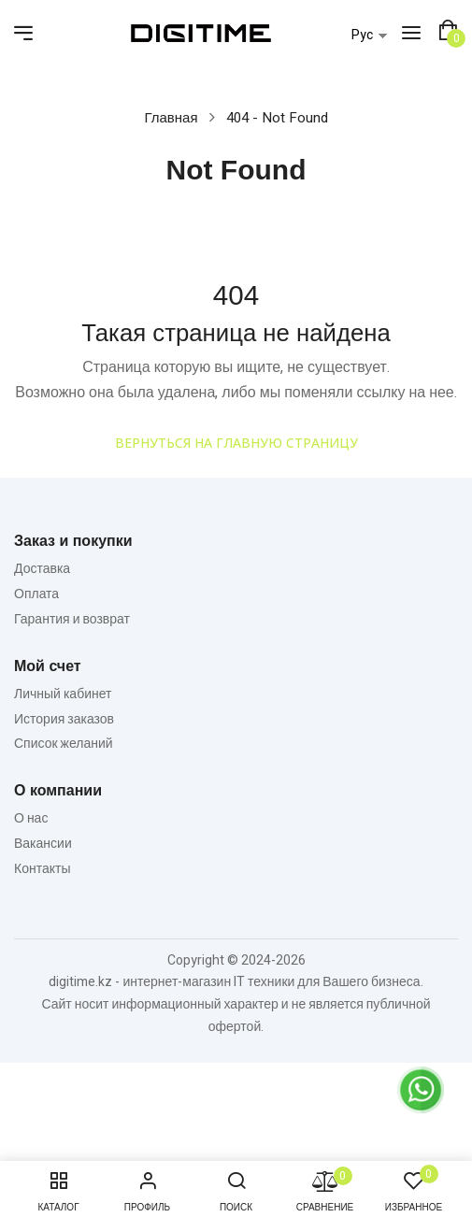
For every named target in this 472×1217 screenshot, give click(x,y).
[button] (447, 31)
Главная (170, 117)
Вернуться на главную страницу (236, 442)
